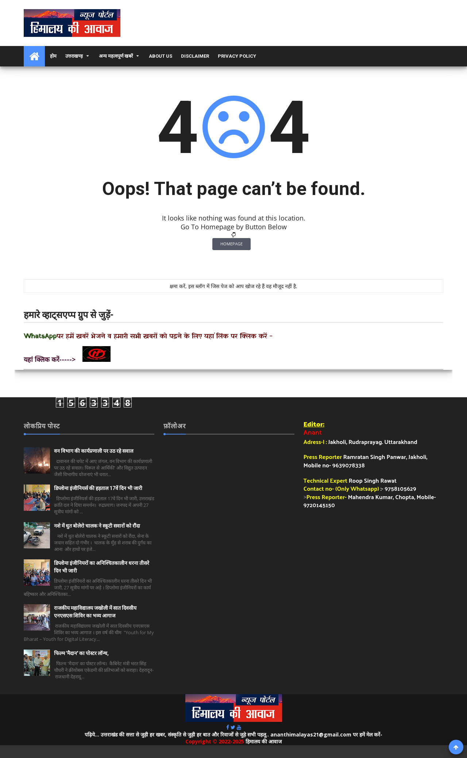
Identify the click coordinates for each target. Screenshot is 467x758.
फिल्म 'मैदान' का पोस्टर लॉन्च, (81, 653)
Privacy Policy (237, 56)
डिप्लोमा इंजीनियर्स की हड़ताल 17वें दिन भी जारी (98, 488)
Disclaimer (195, 56)
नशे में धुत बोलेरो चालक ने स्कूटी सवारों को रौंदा (97, 526)
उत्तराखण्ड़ (74, 56)
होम (53, 56)
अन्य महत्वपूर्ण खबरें (116, 56)
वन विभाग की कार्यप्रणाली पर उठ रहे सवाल (93, 451)
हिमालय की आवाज (264, 741)
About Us (160, 56)
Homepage (231, 243)
